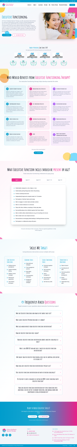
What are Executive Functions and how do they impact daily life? (38, 313)
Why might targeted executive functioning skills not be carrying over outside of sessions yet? (38, 358)
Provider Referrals (63, 5)
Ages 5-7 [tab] (28, 180)
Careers (70, 445)
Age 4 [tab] (17, 180)
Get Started (72, 4)
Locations (40, 5)
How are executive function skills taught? (38, 333)
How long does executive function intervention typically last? (38, 366)
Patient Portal (55, 5)
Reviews (45, 5)
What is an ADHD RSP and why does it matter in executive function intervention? (40, 349)
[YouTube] (74, 1)
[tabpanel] (38, 205)
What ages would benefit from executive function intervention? (38, 326)
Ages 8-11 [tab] (38, 180)
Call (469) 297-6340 (19, 35)
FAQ (49, 5)
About (35, 5)
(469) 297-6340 (44, 416)
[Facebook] (70, 1)
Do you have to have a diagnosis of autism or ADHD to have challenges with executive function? (39, 380)
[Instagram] (72, 1)
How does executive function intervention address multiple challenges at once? (39, 340)
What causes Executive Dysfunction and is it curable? (38, 320)
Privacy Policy (65, 445)
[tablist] (38, 180)
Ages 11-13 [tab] (49, 180)
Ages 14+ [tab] (60, 180)
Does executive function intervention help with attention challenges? (38, 372)
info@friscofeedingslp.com (34, 435)
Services (29, 5)
